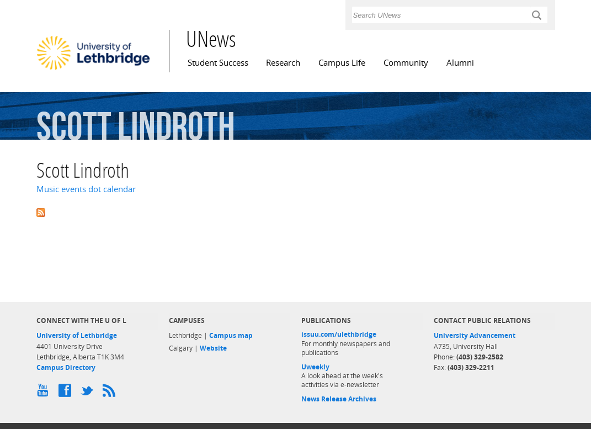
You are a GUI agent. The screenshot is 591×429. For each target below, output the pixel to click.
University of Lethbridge (76, 335)
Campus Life (341, 62)
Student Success (218, 62)
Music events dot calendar (86, 189)
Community (406, 62)
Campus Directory (65, 367)
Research (283, 62)
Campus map (231, 335)
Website (213, 348)
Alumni (460, 62)
